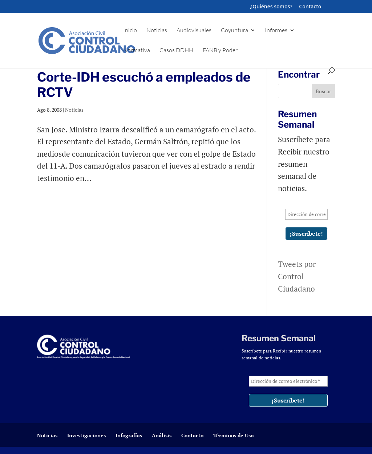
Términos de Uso (233, 435)
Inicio (130, 31)
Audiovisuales (194, 31)
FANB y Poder (220, 51)
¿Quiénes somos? (271, 7)
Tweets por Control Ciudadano (297, 276)
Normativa (136, 51)
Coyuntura (234, 31)
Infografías (129, 435)
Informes (276, 31)
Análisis (161, 435)
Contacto (310, 7)
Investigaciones (86, 435)
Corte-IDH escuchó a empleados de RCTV (144, 84)
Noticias (156, 31)
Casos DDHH (176, 51)
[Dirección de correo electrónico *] (306, 214)
